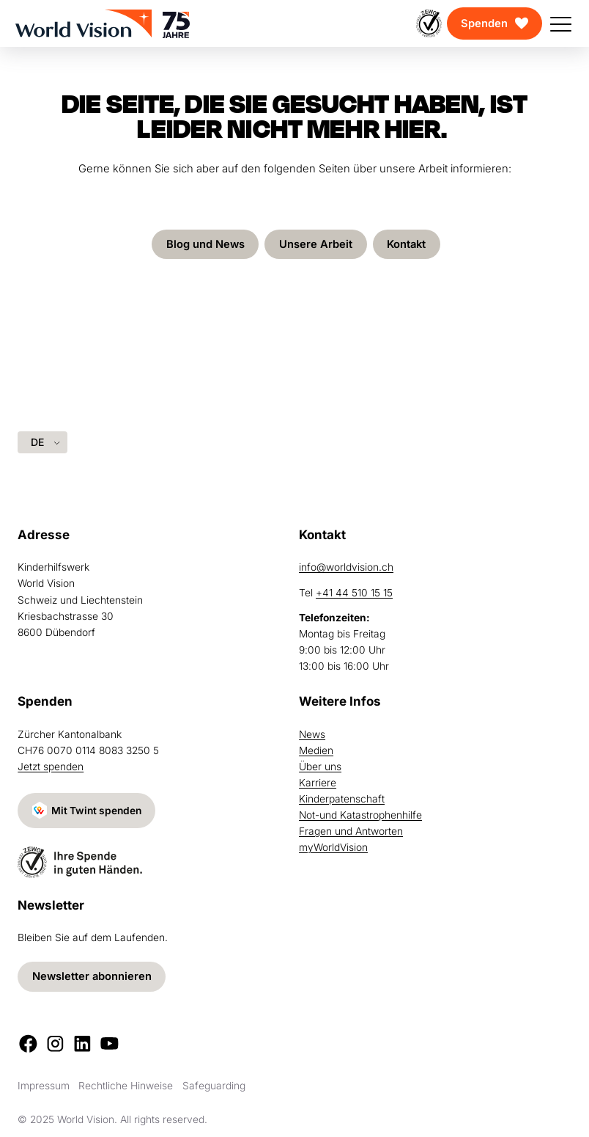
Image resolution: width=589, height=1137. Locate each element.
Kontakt (406, 244)
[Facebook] (28, 1043)
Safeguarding (213, 1086)
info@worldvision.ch (346, 567)
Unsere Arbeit (315, 244)
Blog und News (205, 244)
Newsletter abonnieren (92, 976)
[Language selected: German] (42, 442)
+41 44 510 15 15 (354, 593)
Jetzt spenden (51, 766)
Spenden (484, 23)
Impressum (44, 1086)
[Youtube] (109, 1043)
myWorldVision (333, 847)
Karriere (317, 783)
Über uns (320, 766)
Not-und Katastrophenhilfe (360, 815)
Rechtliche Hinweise (125, 1086)
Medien (316, 750)
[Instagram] (55, 1043)
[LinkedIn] (82, 1043)
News (312, 734)
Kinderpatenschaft (342, 799)
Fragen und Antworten (351, 831)
